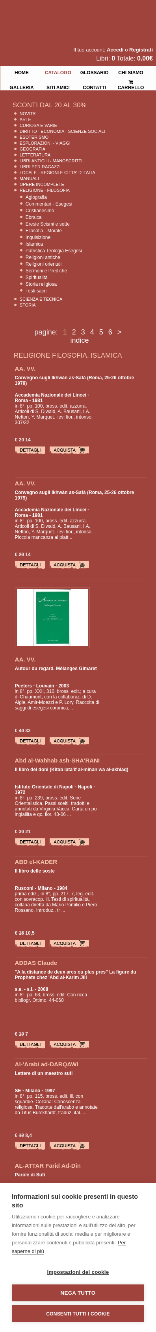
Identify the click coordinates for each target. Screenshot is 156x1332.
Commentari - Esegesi (49, 204)
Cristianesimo (40, 210)
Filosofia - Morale (44, 230)
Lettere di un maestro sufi (44, 1073)
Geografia (32, 149)
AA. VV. (25, 368)
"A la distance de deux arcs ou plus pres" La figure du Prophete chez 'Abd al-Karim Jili (75, 974)
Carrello (131, 81)
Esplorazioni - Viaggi (45, 143)
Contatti (94, 87)
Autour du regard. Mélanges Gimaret (56, 668)
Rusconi (24, 888)
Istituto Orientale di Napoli (44, 787)
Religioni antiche (43, 257)
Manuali (29, 178)
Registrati (141, 50)
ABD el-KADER (36, 861)
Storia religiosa (41, 284)
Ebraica (34, 217)
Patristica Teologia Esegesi (54, 251)
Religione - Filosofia (45, 190)
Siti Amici (58, 87)
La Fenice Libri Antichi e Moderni (69, 12)
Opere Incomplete (42, 184)
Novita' (28, 113)
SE (18, 1090)
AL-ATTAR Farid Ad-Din (48, 1165)
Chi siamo (130, 72)
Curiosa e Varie (38, 125)
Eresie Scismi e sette (48, 224)
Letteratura (35, 154)
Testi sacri (36, 291)
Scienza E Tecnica (41, 299)
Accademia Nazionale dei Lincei (50, 395)
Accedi (115, 50)
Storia (28, 305)
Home (22, 72)
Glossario (94, 72)
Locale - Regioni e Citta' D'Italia (57, 172)
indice (79, 340)
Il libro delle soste (35, 871)
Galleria (21, 87)
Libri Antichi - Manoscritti (51, 160)
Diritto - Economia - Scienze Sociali (62, 131)
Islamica (34, 244)
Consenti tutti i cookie (78, 1314)
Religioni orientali (43, 264)
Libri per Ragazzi (40, 166)
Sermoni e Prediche (46, 271)
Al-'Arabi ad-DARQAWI (46, 1064)
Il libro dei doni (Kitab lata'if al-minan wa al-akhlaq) (71, 769)
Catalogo (58, 72)
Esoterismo (34, 137)
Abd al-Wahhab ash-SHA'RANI (57, 760)
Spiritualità (37, 277)
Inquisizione (38, 237)
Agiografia (36, 197)
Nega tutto (78, 1293)
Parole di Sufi (30, 1175)
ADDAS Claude (36, 962)
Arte (25, 119)
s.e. (19, 989)
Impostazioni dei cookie (78, 1272)
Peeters (23, 686)
